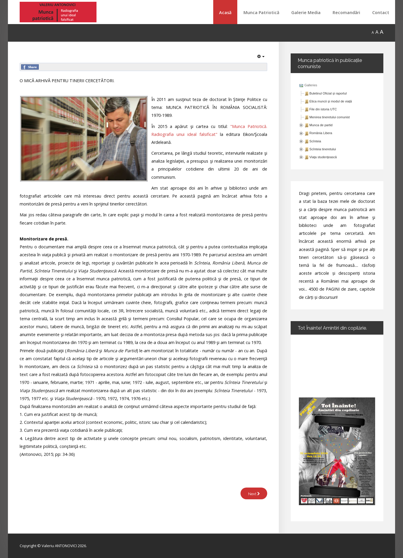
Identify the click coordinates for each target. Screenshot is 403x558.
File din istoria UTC (323, 109)
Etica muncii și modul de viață (330, 101)
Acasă (225, 12)
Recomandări (346, 12)
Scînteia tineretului (322, 149)
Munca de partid (321, 125)
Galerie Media (306, 12)
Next (254, 494)
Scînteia (315, 141)
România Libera (320, 133)
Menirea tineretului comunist (329, 117)
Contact (380, 12)
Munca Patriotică (261, 12)
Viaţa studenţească (323, 157)
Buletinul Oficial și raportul (328, 93)
